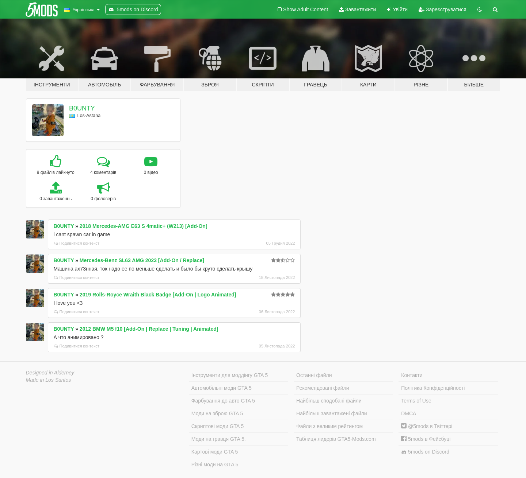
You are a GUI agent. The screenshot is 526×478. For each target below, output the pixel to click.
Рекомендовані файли (322, 388)
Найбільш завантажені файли (331, 413)
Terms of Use (416, 401)
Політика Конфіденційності (433, 388)
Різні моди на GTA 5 (215, 464)
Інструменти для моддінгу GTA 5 (229, 375)
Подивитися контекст (77, 243)
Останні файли (314, 375)
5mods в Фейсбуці (425, 439)
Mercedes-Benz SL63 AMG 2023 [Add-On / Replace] (142, 260)
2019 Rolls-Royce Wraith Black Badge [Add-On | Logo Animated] (158, 295)
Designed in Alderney (50, 373)
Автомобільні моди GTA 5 (221, 388)
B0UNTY (82, 108)
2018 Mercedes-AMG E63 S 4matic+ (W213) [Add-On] (143, 226)
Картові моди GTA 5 (214, 452)
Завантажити (357, 9)
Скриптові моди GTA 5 (217, 426)
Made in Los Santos (48, 380)
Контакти (411, 375)
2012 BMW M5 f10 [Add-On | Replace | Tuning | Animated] (149, 329)
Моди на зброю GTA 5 (217, 413)
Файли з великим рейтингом (329, 426)
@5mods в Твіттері (426, 426)
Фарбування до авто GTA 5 (223, 401)
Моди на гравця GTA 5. (218, 439)
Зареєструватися (442, 9)
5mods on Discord (425, 452)
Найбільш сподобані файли (329, 401)
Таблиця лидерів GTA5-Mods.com (336, 439)
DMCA (408, 413)
